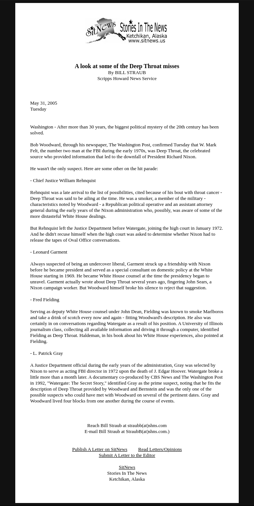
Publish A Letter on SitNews (99, 449)
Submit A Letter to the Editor (127, 455)
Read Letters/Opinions (160, 449)
